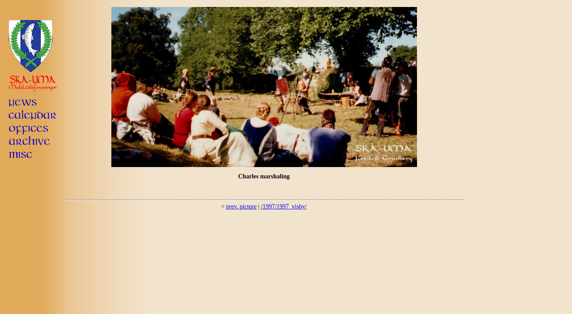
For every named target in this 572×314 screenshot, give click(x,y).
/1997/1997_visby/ (284, 206)
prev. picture (241, 206)
